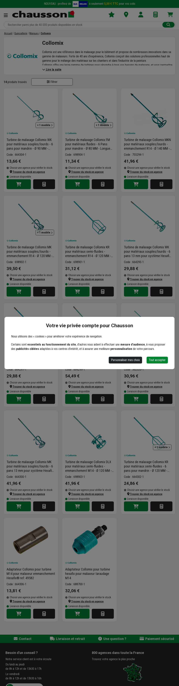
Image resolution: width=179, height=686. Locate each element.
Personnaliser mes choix (125, 360)
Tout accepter (157, 360)
